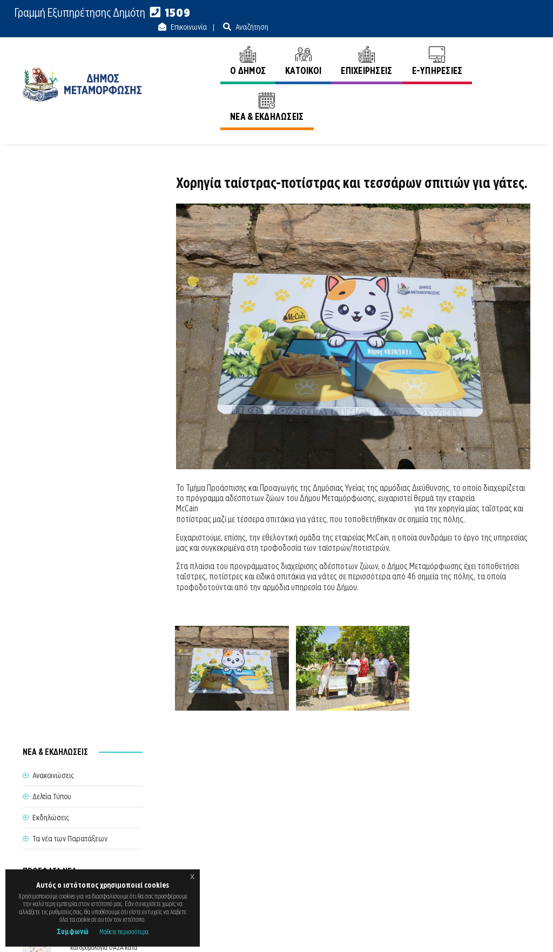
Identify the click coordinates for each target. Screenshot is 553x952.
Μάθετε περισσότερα (124, 932)
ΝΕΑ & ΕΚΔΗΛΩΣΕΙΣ (484, 47)
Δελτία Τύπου (51, 210)
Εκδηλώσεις (50, 232)
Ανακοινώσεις (509, 91)
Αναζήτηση (513, 13)
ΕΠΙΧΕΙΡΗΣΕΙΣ (331, 47)
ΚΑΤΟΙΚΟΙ (268, 47)
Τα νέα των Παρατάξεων (69, 253)
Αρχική (461, 91)
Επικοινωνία (450, 13)
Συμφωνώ (73, 931)
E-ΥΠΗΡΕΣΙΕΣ (402, 47)
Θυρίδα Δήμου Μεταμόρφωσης (275, 858)
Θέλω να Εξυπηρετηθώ (272, 833)
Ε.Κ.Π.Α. (416, 932)
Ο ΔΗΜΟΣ (213, 47)
